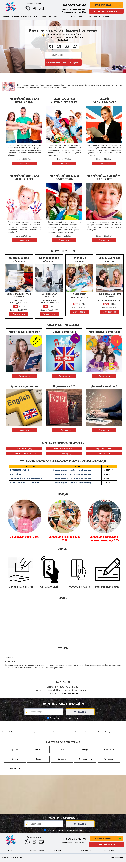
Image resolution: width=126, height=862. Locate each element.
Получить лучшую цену (63, 62)
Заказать (24, 376)
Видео (89, 17)
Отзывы (97, 17)
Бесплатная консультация (106, 11)
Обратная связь (109, 850)
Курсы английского (37, 850)
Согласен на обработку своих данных (64, 718)
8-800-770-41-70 (74, 5)
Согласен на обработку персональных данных (64, 830)
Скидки (72, 17)
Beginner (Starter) (104, 448)
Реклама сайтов (117, 857)
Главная (9, 850)
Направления (46, 17)
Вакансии (57, 850)
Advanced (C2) (64, 453)
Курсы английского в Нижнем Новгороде (16, 17)
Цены (64, 17)
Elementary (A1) (24, 448)
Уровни (56, 17)
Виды (36, 17)
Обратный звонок (106, 844)
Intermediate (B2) (104, 453)
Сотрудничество (85, 850)
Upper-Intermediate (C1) (24, 453)
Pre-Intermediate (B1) (64, 448)
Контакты (106, 17)
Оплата (80, 17)
